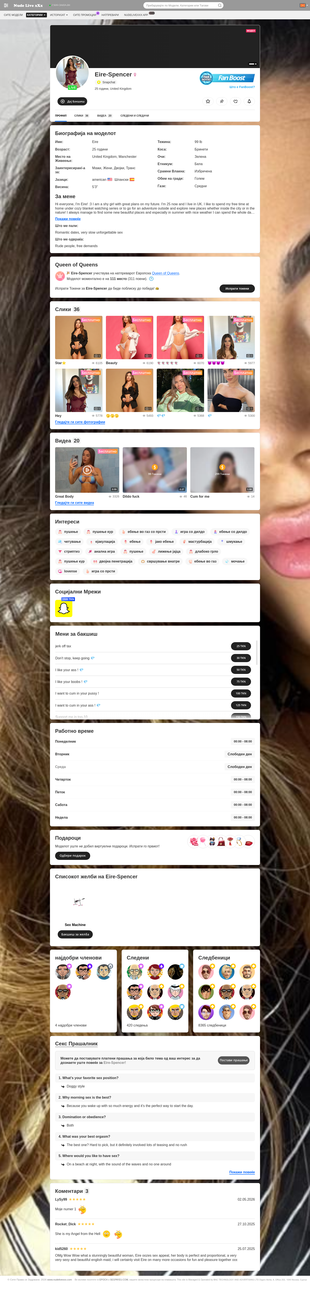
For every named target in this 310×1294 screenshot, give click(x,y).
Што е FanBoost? (242, 87)
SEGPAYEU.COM (119, 1279)
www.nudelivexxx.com (59, 1279)
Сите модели (13, 15)
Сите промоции (85, 15)
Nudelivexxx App (137, 15)
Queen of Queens (165, 273)
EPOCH (103, 1279)
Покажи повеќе (68, 219)
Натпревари (110, 15)
